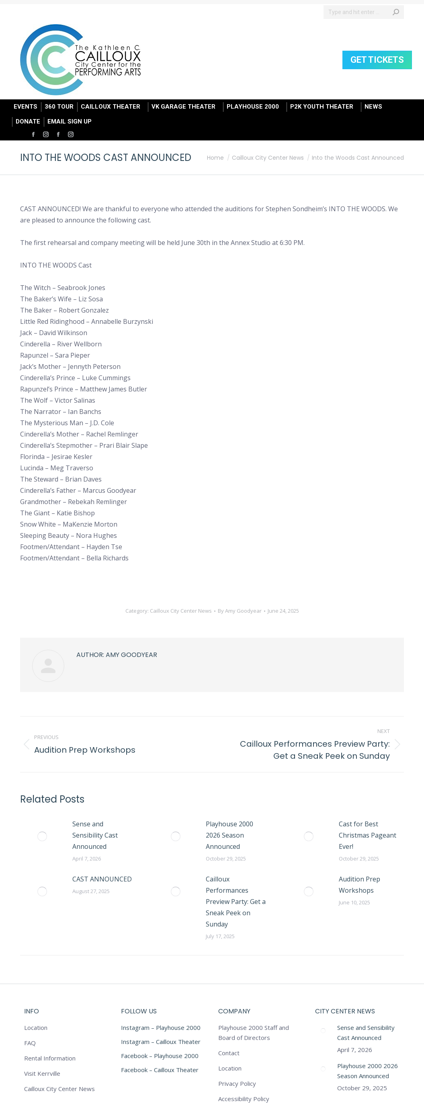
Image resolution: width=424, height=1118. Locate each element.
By (240, 610)
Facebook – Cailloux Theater (160, 1070)
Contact (229, 1053)
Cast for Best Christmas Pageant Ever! (367, 835)
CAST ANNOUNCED (102, 879)
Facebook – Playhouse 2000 (160, 1056)
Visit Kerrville (42, 1073)
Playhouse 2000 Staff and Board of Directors (253, 1032)
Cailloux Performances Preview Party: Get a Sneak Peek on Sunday (236, 902)
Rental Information (50, 1058)
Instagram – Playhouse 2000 (161, 1027)
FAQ (30, 1043)
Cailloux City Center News (181, 610)
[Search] (364, 12)
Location (35, 1027)
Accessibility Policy (243, 1099)
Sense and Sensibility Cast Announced (95, 835)
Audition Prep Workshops (359, 885)
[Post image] (42, 836)
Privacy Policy (237, 1083)
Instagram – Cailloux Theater (161, 1042)
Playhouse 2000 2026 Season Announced (229, 835)
